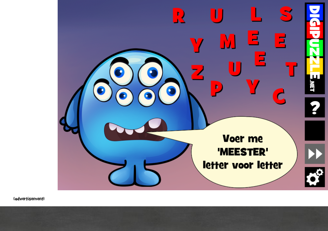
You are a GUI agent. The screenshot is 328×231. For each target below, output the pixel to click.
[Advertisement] (28, 99)
